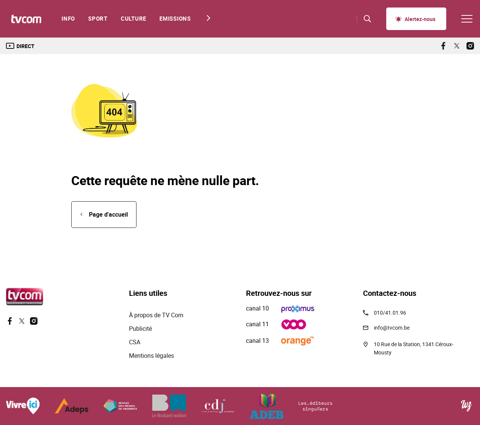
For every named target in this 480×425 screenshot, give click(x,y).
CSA (134, 342)
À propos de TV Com (156, 315)
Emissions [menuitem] (175, 18)
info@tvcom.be (392, 327)
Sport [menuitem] (98, 18)
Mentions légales (152, 355)
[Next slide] (206, 18)
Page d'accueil (108, 214)
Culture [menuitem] (133, 18)
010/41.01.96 (390, 312)
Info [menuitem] (68, 18)
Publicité (140, 328)
